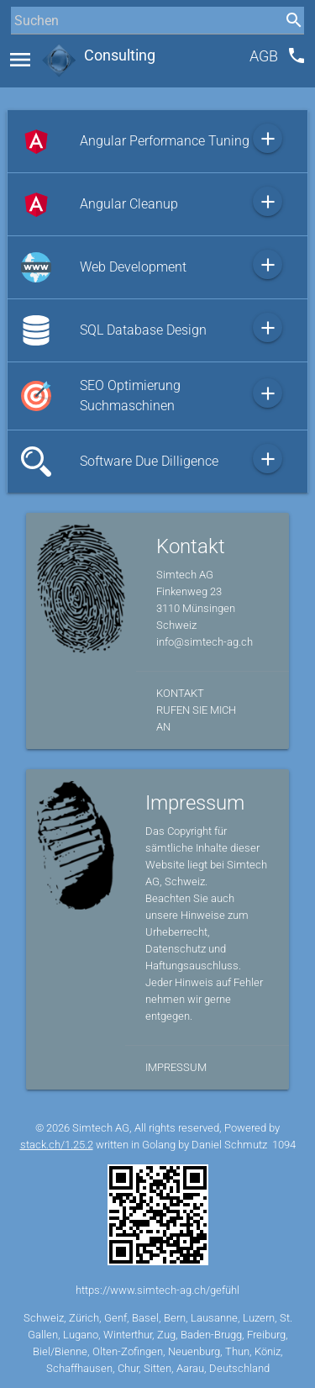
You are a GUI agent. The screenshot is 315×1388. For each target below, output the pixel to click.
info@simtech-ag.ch (204, 642)
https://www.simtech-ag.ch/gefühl (157, 1290)
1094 (284, 1144)
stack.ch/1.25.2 (56, 1144)
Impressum (176, 1067)
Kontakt (180, 693)
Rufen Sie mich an (196, 718)
